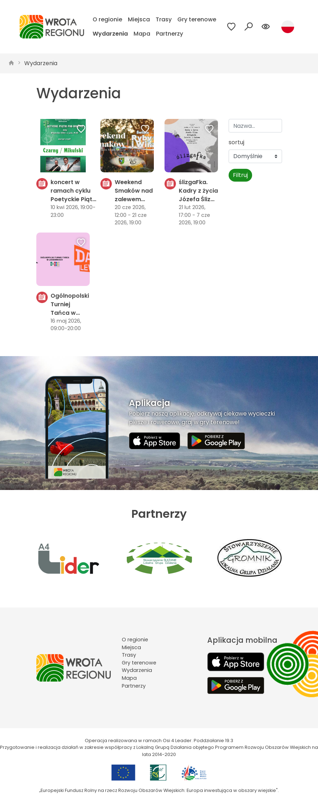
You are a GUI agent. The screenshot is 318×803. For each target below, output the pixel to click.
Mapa (142, 34)
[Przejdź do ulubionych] (231, 26)
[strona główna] (11, 63)
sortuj (236, 142)
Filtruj (240, 175)
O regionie (107, 19)
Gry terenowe (196, 19)
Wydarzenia (110, 34)
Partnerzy (169, 34)
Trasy (164, 19)
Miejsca (139, 19)
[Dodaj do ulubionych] (81, 129)
